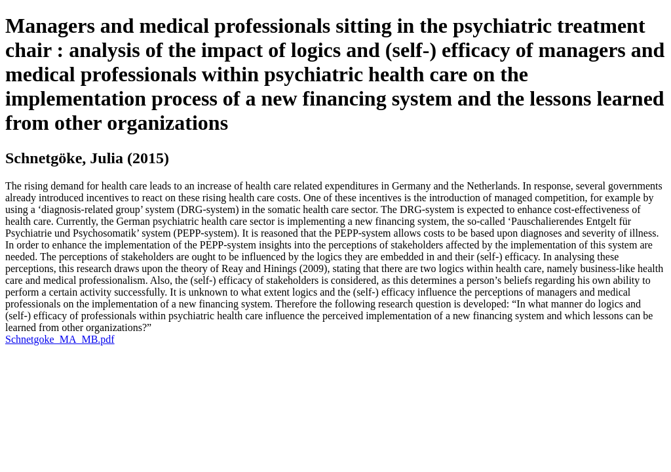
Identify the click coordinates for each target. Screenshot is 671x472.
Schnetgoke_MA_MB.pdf (60, 339)
